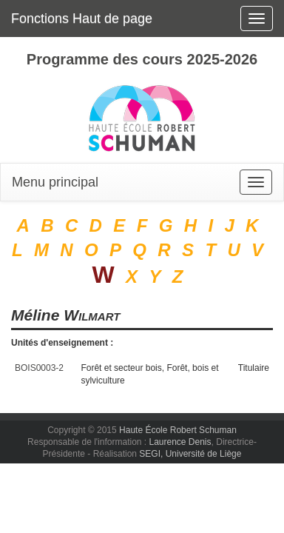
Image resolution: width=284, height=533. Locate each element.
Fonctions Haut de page (81, 18)
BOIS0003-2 (39, 368)
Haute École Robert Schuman (178, 430)
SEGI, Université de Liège (190, 454)
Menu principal (55, 182)
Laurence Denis (180, 442)
